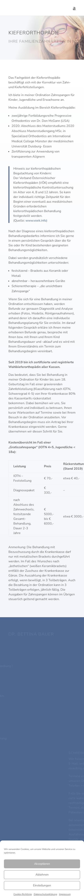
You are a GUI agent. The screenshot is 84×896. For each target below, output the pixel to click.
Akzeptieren (42, 884)
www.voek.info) (36, 220)
